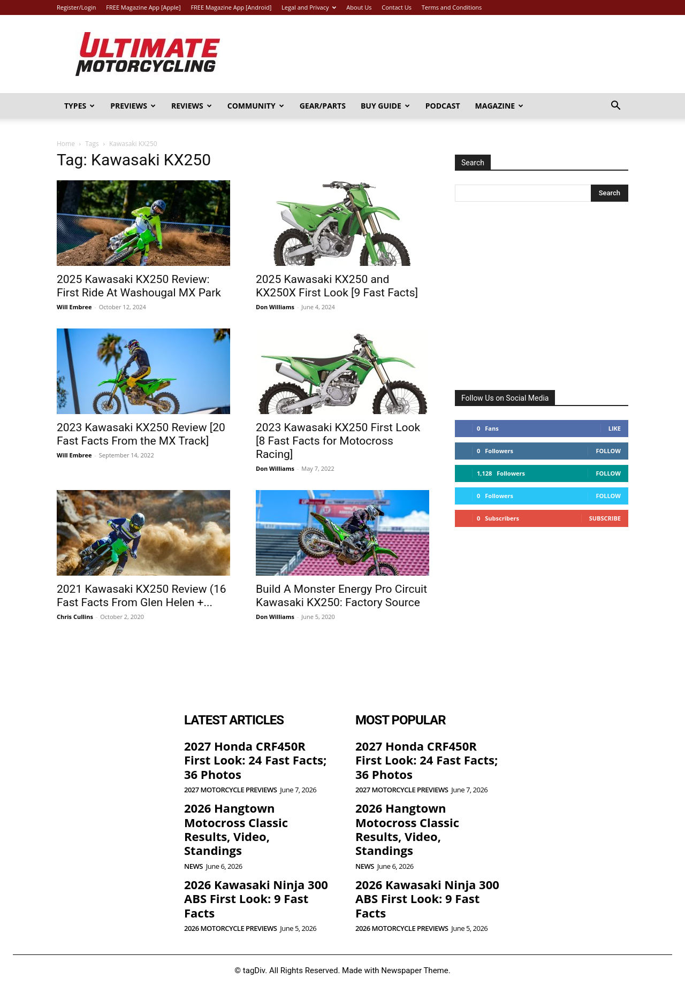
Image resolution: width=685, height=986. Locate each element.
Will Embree (74, 307)
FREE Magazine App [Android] (231, 7)
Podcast (442, 106)
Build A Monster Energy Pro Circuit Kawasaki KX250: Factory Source (341, 596)
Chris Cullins (75, 617)
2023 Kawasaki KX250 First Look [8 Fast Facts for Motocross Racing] (338, 441)
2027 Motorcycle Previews (230, 789)
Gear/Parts (323, 106)
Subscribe (605, 518)
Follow (608, 451)
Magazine (499, 106)
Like (614, 428)
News (193, 866)
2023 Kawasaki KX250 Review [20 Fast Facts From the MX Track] (141, 434)
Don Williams (275, 307)
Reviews (191, 106)
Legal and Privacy (308, 7)
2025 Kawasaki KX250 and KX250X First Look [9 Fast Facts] (337, 286)
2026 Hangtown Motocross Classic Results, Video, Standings (236, 829)
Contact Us (397, 7)
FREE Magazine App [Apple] (143, 7)
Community (255, 106)
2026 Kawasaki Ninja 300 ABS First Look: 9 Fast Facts (256, 898)
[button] (615, 107)
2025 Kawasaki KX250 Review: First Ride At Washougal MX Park (139, 286)
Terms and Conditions (452, 7)
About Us (358, 7)
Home (66, 143)
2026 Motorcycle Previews (230, 928)
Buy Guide (385, 106)
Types (79, 106)
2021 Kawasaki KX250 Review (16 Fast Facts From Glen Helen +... (141, 596)
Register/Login (76, 7)
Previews (133, 106)
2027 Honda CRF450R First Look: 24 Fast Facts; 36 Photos (255, 760)
